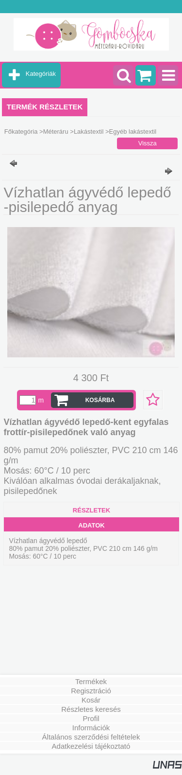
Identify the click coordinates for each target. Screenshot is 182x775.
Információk (91, 727)
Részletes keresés (91, 709)
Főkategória (21, 131)
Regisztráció (91, 691)
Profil (91, 718)
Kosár (91, 700)
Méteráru (55, 131)
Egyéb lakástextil (133, 131)
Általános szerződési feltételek (91, 737)
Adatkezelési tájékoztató (91, 746)
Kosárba (100, 400)
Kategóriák (41, 73)
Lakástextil (88, 131)
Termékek (91, 681)
